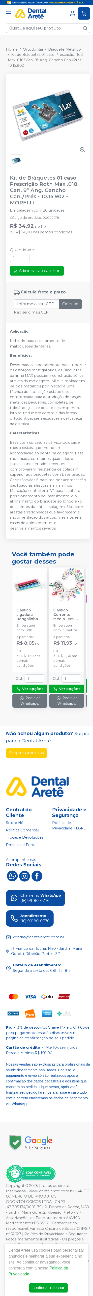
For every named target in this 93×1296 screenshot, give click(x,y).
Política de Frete (20, 845)
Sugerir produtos (26, 753)
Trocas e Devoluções (24, 837)
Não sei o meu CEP (31, 312)
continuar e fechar (48, 1288)
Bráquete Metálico (64, 49)
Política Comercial (22, 830)
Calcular (70, 304)
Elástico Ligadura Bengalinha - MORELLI (28, 614)
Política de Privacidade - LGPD (69, 825)
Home (12, 49)
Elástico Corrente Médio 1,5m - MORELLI (64, 614)
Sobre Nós (15, 823)
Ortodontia (33, 49)
